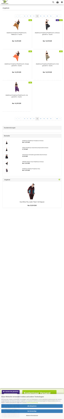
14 (44, 16)
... (21, 16)
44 (57, 16)
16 (50, 16)
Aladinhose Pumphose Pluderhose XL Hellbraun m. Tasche (17, 33)
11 (33, 16)
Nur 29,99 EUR (32, 205)
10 (30, 16)
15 (47, 16)
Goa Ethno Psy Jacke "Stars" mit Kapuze (32, 202)
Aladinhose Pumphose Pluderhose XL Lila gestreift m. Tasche (17, 96)
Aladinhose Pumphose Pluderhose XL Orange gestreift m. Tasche (16, 64)
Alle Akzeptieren (32, 406)
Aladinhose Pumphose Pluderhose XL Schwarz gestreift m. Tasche (47, 33)
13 (40, 16)
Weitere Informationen (32, 415)
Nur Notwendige (32, 411)
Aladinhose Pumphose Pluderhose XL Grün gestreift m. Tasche (47, 64)
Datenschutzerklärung (32, 402)
